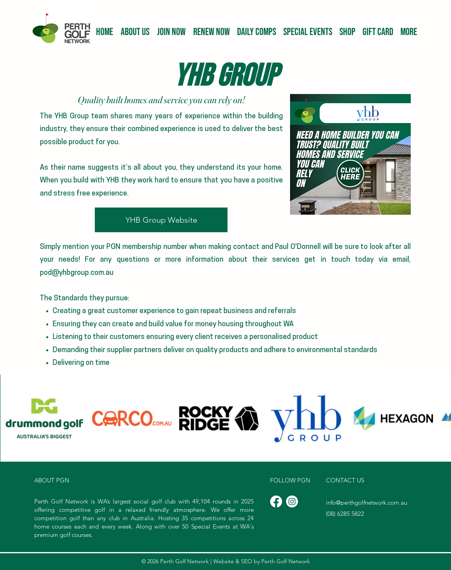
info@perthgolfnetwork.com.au (366, 502)
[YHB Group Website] (161, 220)
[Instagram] (292, 501)
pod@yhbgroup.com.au (77, 273)
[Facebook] (276, 501)
